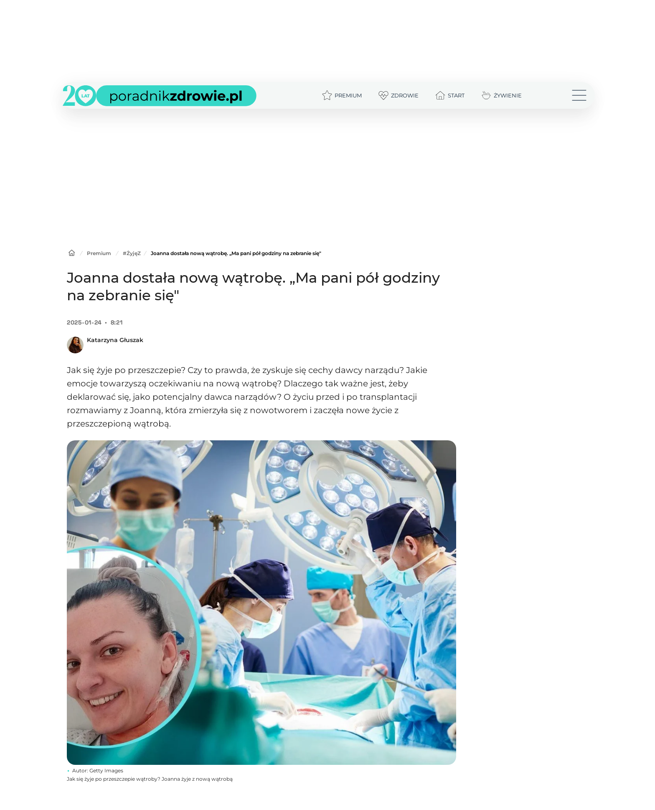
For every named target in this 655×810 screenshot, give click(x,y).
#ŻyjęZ (132, 253)
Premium (99, 253)
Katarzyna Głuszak (115, 340)
